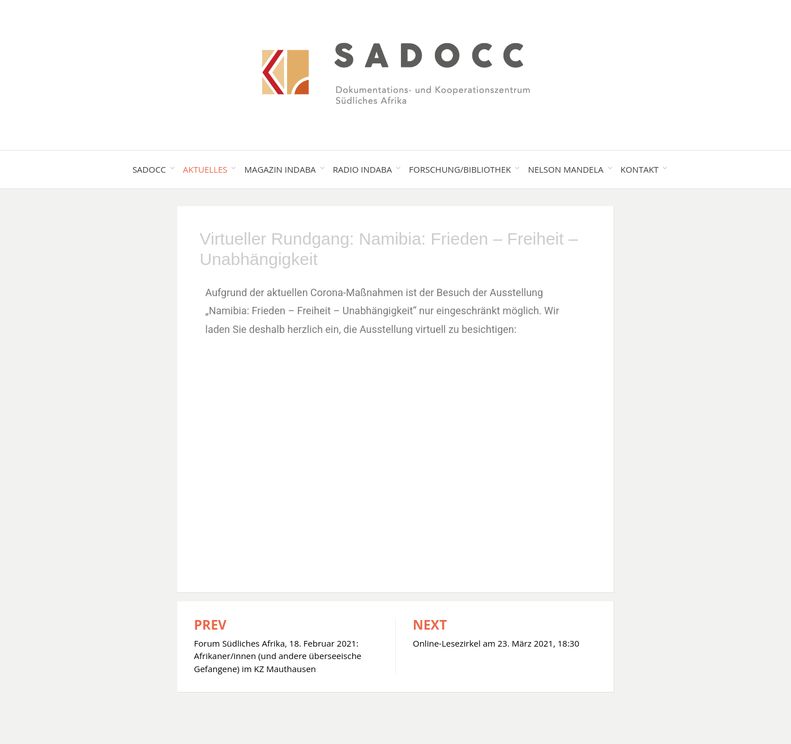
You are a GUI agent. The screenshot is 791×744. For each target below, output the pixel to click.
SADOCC (149, 169)
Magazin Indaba (279, 169)
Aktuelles (205, 169)
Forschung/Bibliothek (460, 169)
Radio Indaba (362, 169)
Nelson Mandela (565, 169)
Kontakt (640, 169)
